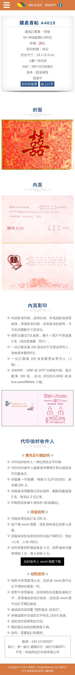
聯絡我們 (50, 5)
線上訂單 (47, 84)
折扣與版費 (29, 84)
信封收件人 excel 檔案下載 (42, 561)
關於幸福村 (35, 5)
